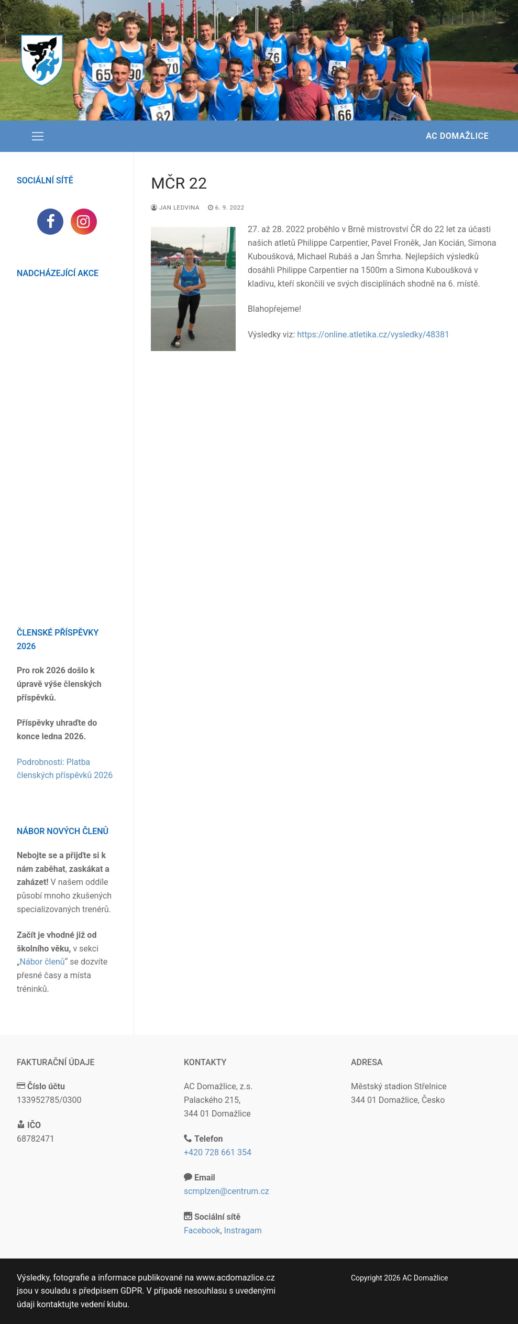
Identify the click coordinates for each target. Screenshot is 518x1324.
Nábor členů (42, 962)
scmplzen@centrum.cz (226, 1191)
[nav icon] (37, 136)
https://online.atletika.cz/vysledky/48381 (373, 335)
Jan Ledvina (175, 207)
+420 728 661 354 (217, 1152)
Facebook (202, 1230)
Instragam (243, 1230)
